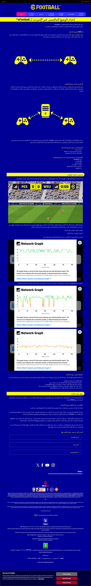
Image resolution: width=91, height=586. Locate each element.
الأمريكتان (75, 465)
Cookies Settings (67, 576)
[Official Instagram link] (53, 486)
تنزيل (21, 14)
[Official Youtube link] (47, 486)
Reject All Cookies (67, 580)
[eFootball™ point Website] (10, 14)
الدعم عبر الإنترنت (31, 14)
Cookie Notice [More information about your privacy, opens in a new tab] (41, 580)
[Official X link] (37, 486)
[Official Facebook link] (42, 486)
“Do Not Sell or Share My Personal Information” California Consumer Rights (62, 495)
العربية (3, 1)
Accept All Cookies (67, 584)
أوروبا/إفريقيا (74, 458)
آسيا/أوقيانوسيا (74, 473)
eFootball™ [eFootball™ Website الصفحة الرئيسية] (45, 7)
